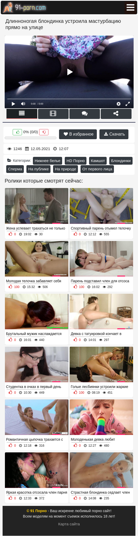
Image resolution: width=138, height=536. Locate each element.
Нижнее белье (48, 160)
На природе (65, 169)
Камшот (98, 160)
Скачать (114, 134)
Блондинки (121, 160)
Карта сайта (69, 524)
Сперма (15, 169)
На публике (38, 169)
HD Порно (76, 160)
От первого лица (97, 169)
